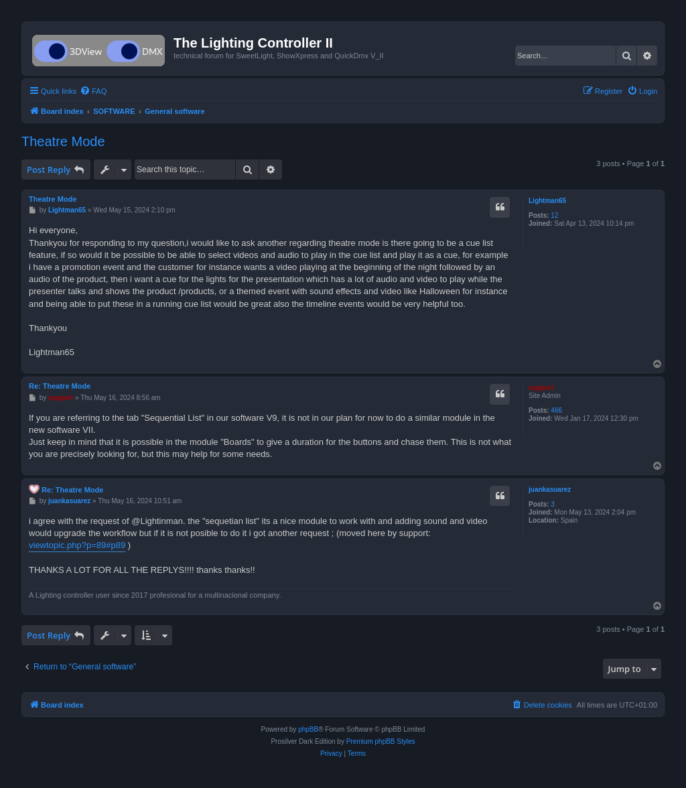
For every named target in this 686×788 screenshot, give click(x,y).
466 (556, 410)
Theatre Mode (63, 141)
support (541, 387)
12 (554, 215)
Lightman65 (547, 200)
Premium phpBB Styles (380, 741)
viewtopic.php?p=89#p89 (77, 545)
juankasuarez (550, 489)
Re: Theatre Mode (59, 386)
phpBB (308, 729)
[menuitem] (93, 91)
